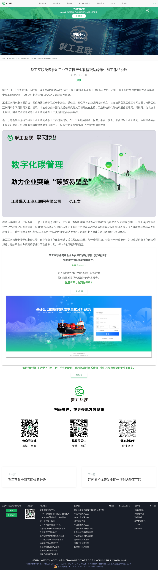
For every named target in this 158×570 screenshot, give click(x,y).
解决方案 (48, 3)
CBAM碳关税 (140, 521)
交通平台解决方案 (81, 539)
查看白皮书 (11, 515)
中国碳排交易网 (102, 560)
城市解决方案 (79, 521)
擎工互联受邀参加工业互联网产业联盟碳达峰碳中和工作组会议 (38, 58)
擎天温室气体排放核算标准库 (52, 535)
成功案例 (61, 3)
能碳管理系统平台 (47, 510)
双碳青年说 (139, 513)
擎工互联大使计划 (76, 3)
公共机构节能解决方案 (83, 532)
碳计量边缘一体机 (47, 521)
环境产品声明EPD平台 (49, 554)
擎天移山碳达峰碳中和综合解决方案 (89, 510)
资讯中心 (92, 3)
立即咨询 (79, 375)
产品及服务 (33, 3)
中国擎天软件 (47, 560)
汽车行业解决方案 (81, 543)
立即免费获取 (79, 291)
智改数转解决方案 (81, 546)
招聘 (104, 3)
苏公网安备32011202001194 (70, 566)
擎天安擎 (91, 560)
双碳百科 (138, 517)
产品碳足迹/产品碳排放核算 (51, 539)
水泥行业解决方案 (81, 513)
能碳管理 (138, 528)
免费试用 (142, 3)
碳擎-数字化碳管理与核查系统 (52, 528)
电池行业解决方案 (81, 517)
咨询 (11, 510)
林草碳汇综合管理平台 (49, 543)
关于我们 (116, 3)
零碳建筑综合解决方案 (83, 535)
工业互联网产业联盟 (118, 560)
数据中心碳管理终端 (48, 550)
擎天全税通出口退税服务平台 (65, 560)
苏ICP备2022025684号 (94, 566)
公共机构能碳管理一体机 (50, 524)
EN (152, 3)
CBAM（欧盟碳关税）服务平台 (53, 517)
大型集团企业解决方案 (83, 528)
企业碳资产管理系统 (48, 532)
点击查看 (79, 16)
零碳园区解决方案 (81, 524)
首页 (3, 58)
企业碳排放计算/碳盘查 (50, 546)
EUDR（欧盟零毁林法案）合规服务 (55, 513)
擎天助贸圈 (82, 560)
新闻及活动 (139, 510)
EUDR (137, 524)
